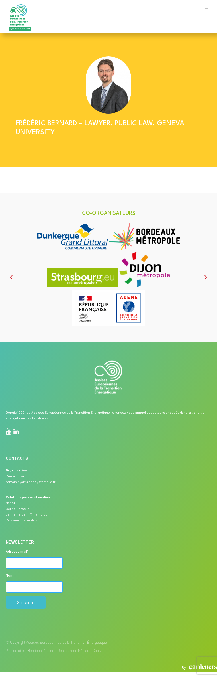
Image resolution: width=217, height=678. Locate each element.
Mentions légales (40, 650)
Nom (9, 575)
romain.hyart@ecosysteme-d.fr (31, 482)
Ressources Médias (73, 650)
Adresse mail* (17, 551)
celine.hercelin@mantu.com (28, 514)
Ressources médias (22, 520)
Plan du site (15, 650)
